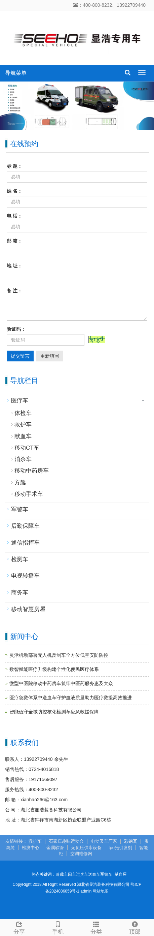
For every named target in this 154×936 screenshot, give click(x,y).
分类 (96, 927)
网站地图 (100, 891)
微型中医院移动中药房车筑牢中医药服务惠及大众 (61, 683)
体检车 (23, 413)
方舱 (20, 482)
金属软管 (55, 847)
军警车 (19, 509)
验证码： (16, 329)
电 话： (14, 216)
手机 (58, 927)
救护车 (23, 424)
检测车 (19, 559)
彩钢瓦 (130, 841)
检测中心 (30, 847)
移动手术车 (28, 494)
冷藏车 (62, 874)
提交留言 (20, 356)
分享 (19, 927)
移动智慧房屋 (28, 609)
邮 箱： (14, 241)
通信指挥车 (25, 543)
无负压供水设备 (86, 847)
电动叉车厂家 (104, 841)
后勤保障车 (25, 526)
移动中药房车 (31, 470)
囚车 (72, 874)
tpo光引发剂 (120, 847)
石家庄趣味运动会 (66, 841)
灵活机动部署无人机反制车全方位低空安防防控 (58, 655)
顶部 (135, 927)
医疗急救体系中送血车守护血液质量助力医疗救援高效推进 (70, 697)
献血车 (23, 436)
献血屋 (121, 874)
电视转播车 (25, 576)
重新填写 (49, 356)
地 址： (14, 265)
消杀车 (23, 459)
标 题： (14, 166)
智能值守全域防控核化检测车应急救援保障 (54, 711)
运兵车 (82, 874)
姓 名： (14, 191)
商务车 (19, 592)
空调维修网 (81, 853)
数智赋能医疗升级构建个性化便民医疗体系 (54, 669)
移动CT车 (26, 448)
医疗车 (19, 400)
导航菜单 (16, 73)
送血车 (94, 874)
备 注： (14, 290)
